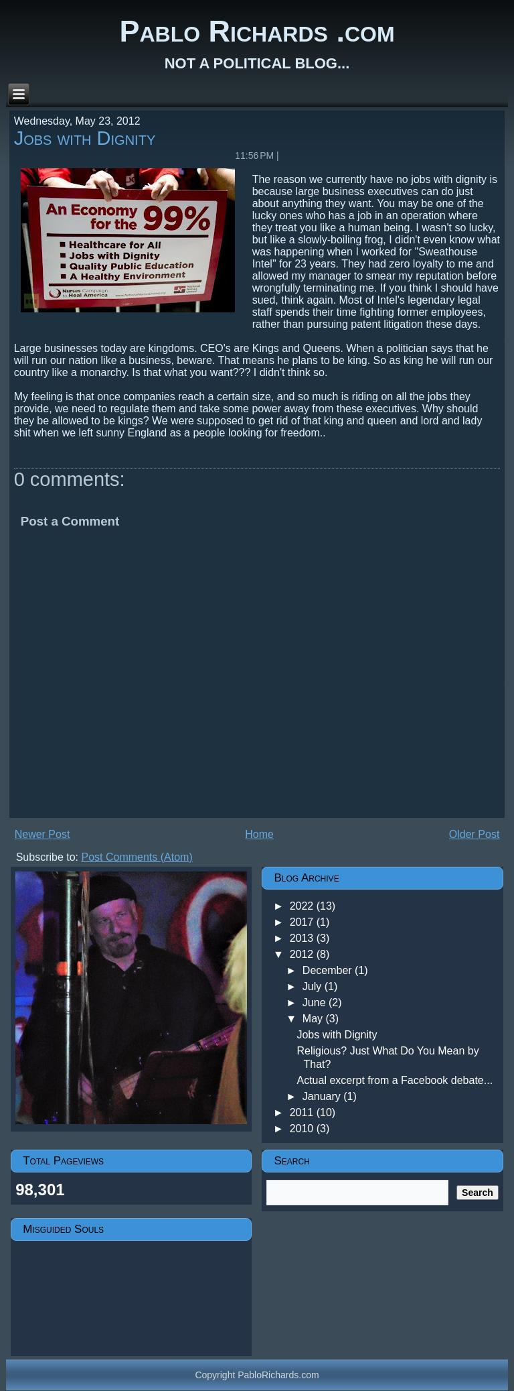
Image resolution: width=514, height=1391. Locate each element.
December (329, 970)
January (323, 1096)
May (314, 1018)
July (314, 986)
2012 (303, 954)
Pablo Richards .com (256, 31)
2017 (303, 922)
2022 (303, 906)
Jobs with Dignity (85, 138)
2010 (303, 1128)
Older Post (474, 834)
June (316, 1002)
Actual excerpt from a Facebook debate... (394, 1080)
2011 (303, 1112)
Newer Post (42, 834)
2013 (303, 938)
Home (259, 834)
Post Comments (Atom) (137, 857)
